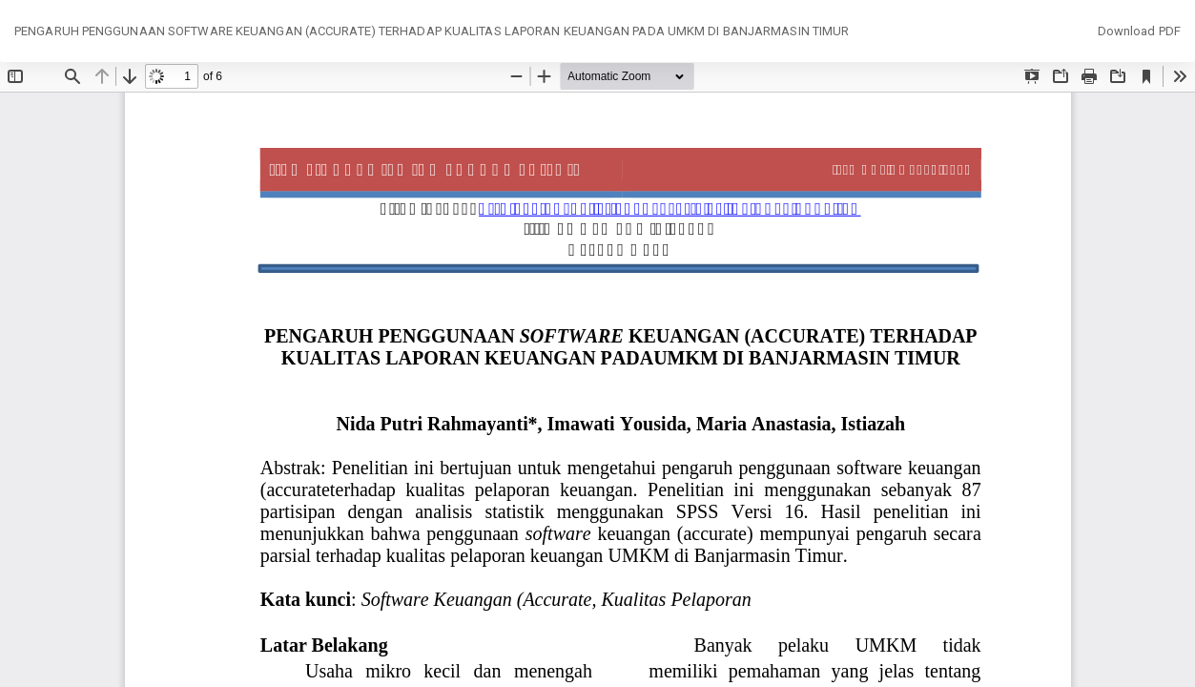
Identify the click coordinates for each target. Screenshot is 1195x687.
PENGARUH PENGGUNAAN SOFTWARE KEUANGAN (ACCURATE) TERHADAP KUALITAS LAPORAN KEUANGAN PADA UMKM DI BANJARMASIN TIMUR (431, 31)
